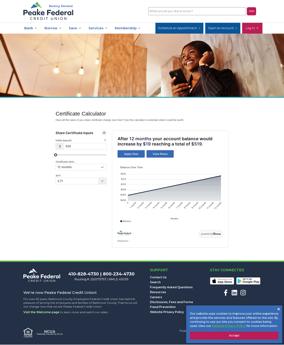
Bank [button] (30, 28)
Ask (251, 11)
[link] (131, 154)
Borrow (53, 28)
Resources (158, 292)
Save (75, 28)
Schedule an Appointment (236, 28)
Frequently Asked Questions (171, 287)
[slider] (55, 155)
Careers (156, 297)
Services (98, 28)
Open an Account (193, 28)
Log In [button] (163, 28)
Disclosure (124, 241)
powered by (211, 234)
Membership (128, 28)
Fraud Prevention (163, 307)
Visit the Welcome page (41, 312)
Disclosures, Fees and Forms (171, 302)
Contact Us (158, 277)
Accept (234, 335)
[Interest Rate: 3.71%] (77, 181)
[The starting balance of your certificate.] (105, 141)
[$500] (85, 146)
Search (155, 282)
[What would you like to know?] (197, 11)
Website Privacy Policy (167, 312)
